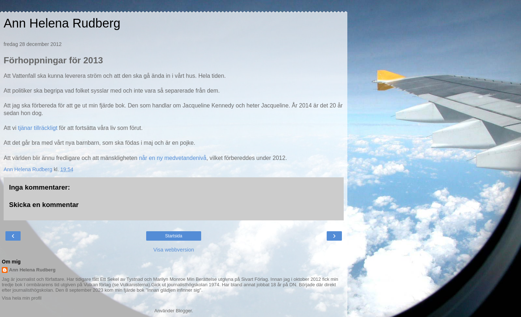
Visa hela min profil (22, 298)
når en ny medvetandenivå (173, 158)
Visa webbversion (173, 250)
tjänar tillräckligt (36, 128)
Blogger (184, 310)
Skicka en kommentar (44, 204)
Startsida (173, 235)
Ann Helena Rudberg (62, 23)
